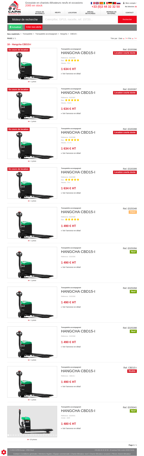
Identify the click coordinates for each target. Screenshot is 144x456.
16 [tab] (47, 436)
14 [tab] (42, 436)
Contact (130, 12)
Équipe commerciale (61, 454)
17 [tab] (49, 436)
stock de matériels (39, 12)
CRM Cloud (30, 450)
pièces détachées (90, 12)
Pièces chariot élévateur (121, 454)
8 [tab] (26, 436)
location (72, 12)
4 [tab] (16, 436)
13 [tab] (39, 436)
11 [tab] (34, 436)
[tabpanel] (32, 63)
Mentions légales (45, 454)
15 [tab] (44, 436)
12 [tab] (37, 436)
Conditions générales (29, 454)
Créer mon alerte (33, 27)
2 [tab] (33, 78)
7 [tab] (23, 436)
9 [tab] (28, 436)
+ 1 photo (32, 82)
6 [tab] (21, 436)
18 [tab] (52, 436)
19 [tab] (54, 436)
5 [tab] (18, 436)
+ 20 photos (32, 439)
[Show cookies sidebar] (3, 452)
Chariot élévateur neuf (79, 454)
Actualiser (15, 27)
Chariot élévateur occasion (100, 454)
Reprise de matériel (111, 12)
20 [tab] (57, 436)
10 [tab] (32, 436)
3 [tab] (13, 436)
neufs (57, 12)
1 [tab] (31, 78)
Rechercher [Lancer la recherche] (127, 19)
